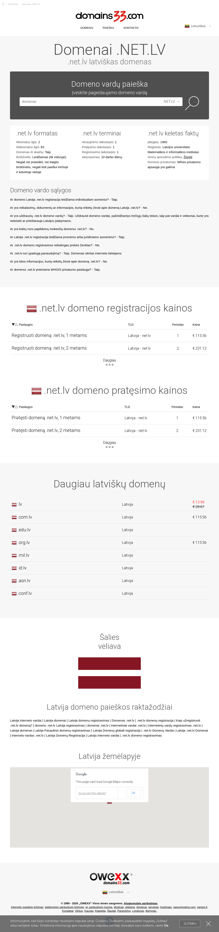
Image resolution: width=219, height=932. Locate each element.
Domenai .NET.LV (31, 4)
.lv (20, 504)
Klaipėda (100, 910)
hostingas (166, 907)
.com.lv (25, 517)
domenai (141, 907)
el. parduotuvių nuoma (99, 907)
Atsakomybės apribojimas (140, 903)
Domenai (13, 4)
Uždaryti (208, 923)
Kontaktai (67, 910)
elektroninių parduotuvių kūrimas (64, 907)
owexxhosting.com (184, 907)
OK (133, 793)
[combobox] (169, 101)
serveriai (153, 907)
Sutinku (190, 924)
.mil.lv (23, 555)
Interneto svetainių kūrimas (27, 907)
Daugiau (109, 360)
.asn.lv (24, 580)
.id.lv (22, 567)
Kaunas (89, 910)
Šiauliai (111, 910)
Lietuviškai (195, 26)
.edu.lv (24, 529)
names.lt (202, 907)
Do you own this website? (92, 793)
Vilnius (79, 910)
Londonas (138, 910)
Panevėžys (124, 910)
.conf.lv (25, 593)
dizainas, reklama (124, 907)
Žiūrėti (188, 157)
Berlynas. (151, 910)
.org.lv (24, 542)
